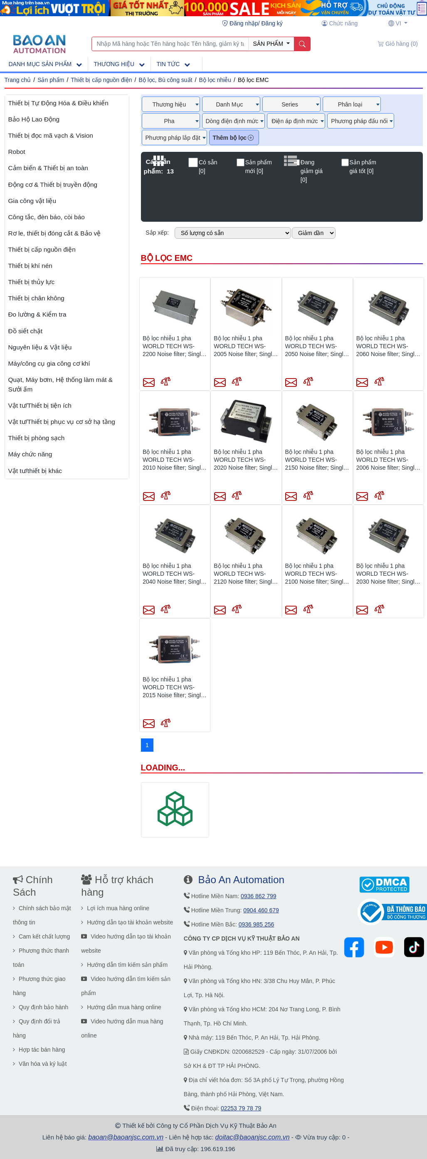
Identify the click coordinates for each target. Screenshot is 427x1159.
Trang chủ (18, 80)
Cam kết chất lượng (41, 936)
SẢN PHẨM (269, 43)
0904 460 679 (261, 910)
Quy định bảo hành (40, 1007)
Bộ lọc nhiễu (215, 80)
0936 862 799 (258, 896)
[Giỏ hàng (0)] (398, 44)
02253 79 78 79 (241, 1108)
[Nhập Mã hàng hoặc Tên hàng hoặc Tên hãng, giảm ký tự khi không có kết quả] (170, 44)
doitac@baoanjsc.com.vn (252, 1137)
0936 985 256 (256, 924)
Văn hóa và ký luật (40, 1063)
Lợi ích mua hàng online (115, 908)
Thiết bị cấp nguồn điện (101, 80)
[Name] (302, 44)
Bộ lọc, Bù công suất (165, 80)
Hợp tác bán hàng (39, 1049)
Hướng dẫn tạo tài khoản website (127, 922)
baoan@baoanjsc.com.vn (125, 1137)
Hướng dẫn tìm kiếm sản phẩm (124, 964)
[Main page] (39, 43)
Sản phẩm (50, 80)
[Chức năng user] (340, 24)
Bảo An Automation (241, 879)
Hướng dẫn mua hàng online (121, 1007)
